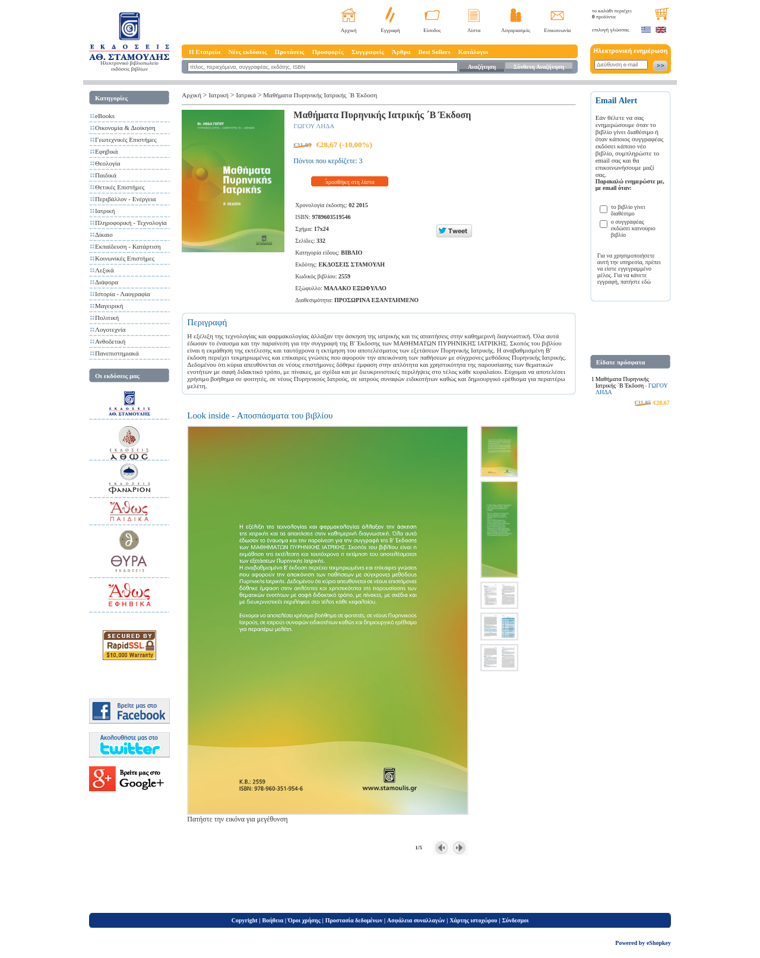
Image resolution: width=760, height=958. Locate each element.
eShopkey (659, 943)
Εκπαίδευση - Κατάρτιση (128, 246)
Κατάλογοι (473, 51)
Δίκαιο (104, 234)
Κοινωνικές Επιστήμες (124, 258)
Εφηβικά (106, 151)
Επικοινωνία (557, 30)
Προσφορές (328, 51)
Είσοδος (432, 30)
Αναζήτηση (482, 67)
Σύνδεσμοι (515, 920)
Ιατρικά (246, 95)
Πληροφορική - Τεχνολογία (131, 222)
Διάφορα (106, 282)
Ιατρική (105, 210)
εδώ (646, 281)
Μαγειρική (109, 305)
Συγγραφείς (368, 51)
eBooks (105, 115)
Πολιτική (107, 317)
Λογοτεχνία (110, 329)
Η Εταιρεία (204, 51)
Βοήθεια (273, 920)
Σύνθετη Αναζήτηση (539, 67)
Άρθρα (401, 51)
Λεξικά (104, 270)
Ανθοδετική (110, 341)
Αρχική (349, 30)
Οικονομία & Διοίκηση (125, 127)
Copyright (245, 920)
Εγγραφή (390, 30)
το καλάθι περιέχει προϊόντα (612, 14)
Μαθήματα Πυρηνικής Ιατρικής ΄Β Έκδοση (320, 95)
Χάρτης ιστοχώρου (473, 920)
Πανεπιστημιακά (117, 353)
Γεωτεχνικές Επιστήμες (126, 139)
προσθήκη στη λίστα (350, 182)
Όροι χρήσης (304, 920)
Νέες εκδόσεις (247, 51)
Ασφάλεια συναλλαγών (416, 920)
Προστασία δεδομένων (353, 920)
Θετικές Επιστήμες (119, 187)
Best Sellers (434, 51)
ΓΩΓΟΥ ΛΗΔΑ (313, 125)
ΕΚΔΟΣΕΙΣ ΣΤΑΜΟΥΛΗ (351, 264)
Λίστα (473, 30)
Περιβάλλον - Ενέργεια (125, 198)
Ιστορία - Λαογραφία (122, 293)
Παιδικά (105, 175)
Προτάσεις (290, 51)
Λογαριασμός (515, 30)
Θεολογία (107, 163)
